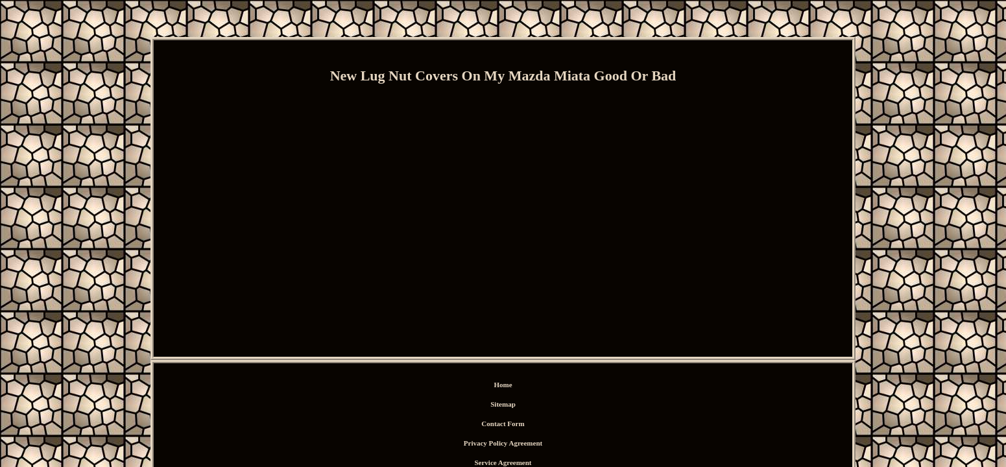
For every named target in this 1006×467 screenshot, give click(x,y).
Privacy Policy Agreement (523, 386)
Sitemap (406, 386)
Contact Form (450, 386)
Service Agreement (601, 386)
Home (374, 386)
